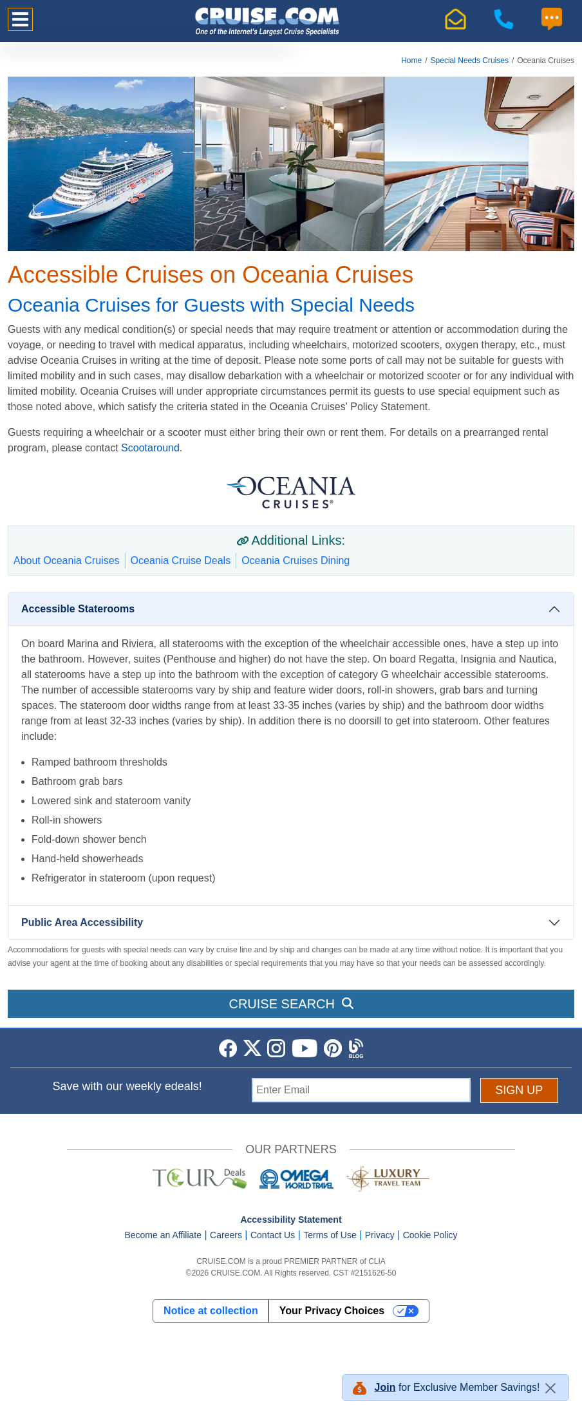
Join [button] (385, 1387)
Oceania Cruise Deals (181, 560)
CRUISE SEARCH (291, 1004)
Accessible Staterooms (78, 608)
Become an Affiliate (163, 1235)
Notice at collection (211, 1310)
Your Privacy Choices (331, 1310)
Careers (226, 1235)
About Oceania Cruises (67, 560)
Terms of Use (329, 1235)
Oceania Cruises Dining (295, 560)
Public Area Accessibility (82, 922)
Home (411, 60)
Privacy (380, 1235)
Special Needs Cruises (470, 60)
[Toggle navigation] (20, 19)
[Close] (550, 1388)
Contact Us (272, 1235)
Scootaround (150, 447)
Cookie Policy (430, 1235)
